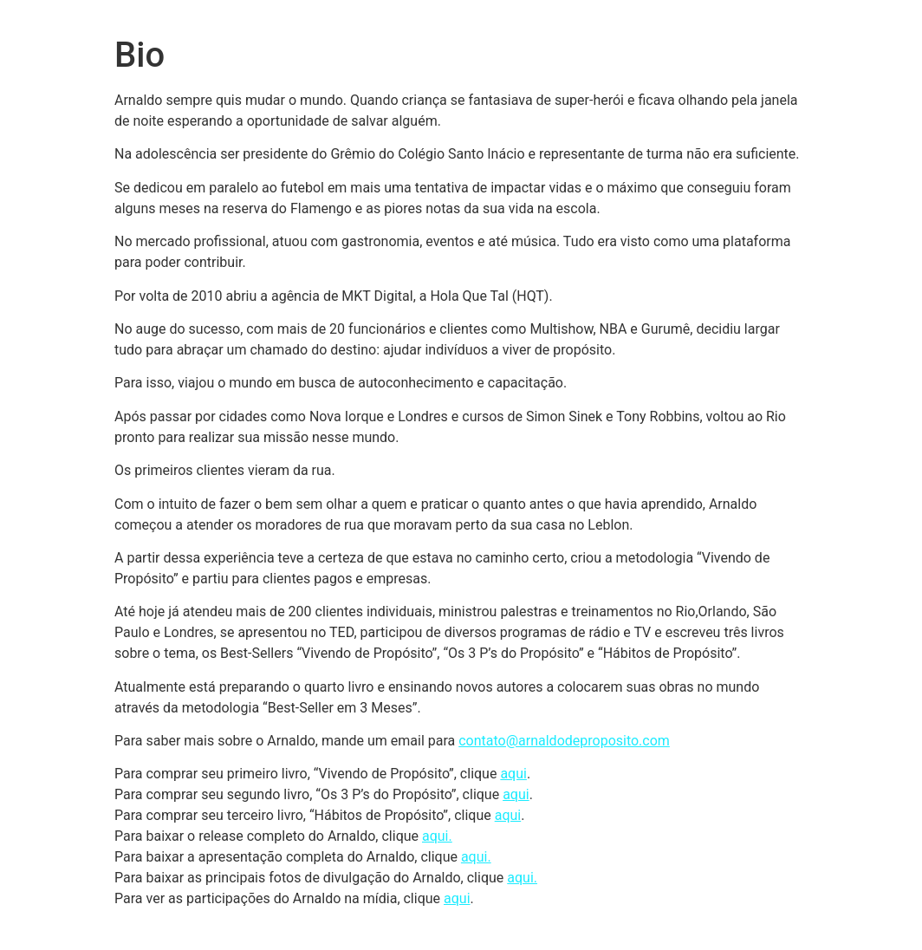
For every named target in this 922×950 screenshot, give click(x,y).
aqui (513, 773)
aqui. (437, 836)
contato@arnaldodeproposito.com (564, 740)
